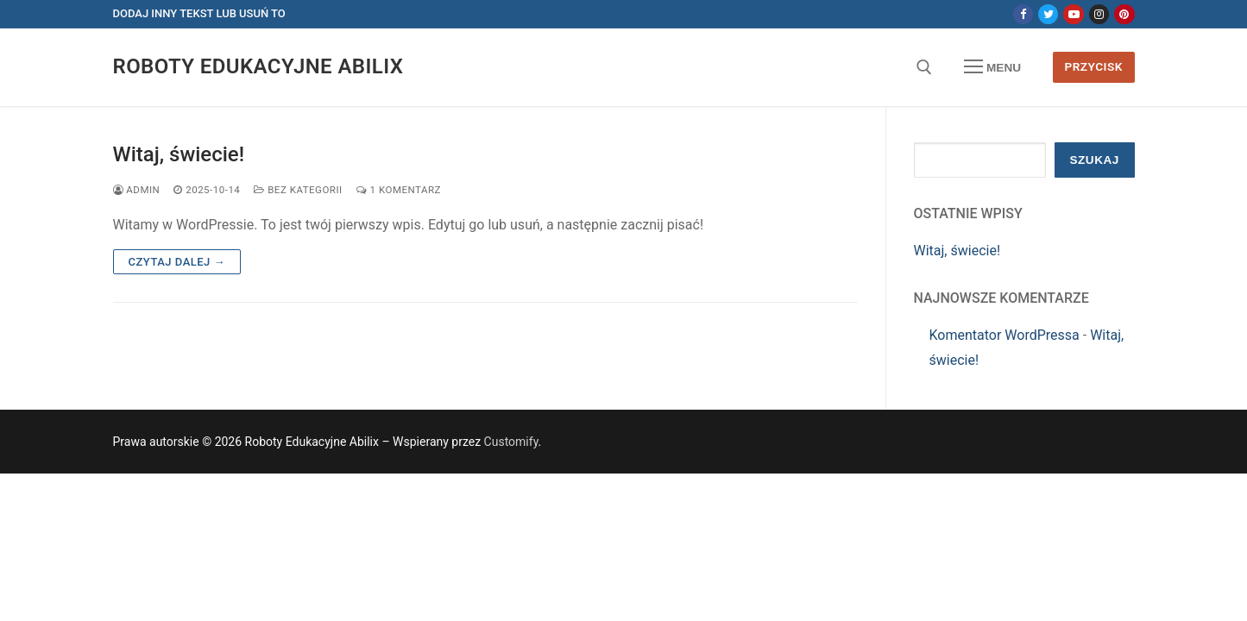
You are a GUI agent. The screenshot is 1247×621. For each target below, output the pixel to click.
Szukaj (1093, 160)
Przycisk (1093, 66)
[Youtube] (1073, 14)
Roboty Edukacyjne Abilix (258, 66)
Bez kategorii (298, 190)
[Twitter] (1048, 14)
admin (137, 190)
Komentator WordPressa (1004, 335)
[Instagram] (1099, 14)
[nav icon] (992, 67)
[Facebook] (1023, 14)
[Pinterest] (1124, 14)
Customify (511, 441)
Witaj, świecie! (179, 154)
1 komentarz (398, 190)
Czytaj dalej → (177, 261)
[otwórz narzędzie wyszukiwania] (924, 67)
